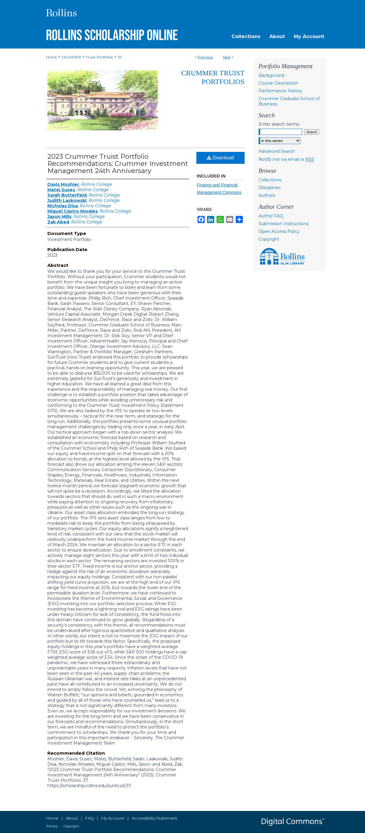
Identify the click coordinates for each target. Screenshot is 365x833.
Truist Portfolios (99, 57)
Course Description (278, 83)
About (72, 818)
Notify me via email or (286, 159)
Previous (205, 57)
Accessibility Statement (154, 818)
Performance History (280, 91)
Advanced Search (277, 151)
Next (227, 57)
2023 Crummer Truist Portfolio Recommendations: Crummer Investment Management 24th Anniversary (117, 163)
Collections (270, 180)
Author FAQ (271, 216)
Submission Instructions (283, 223)
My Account (112, 818)
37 (120, 57)
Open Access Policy (279, 231)
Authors (267, 195)
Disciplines (269, 187)
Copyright (269, 239)
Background (271, 75)
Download (220, 157)
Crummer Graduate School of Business (289, 101)
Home (51, 57)
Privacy (52, 826)
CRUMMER (71, 57)
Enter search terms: (279, 124)
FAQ (89, 818)
